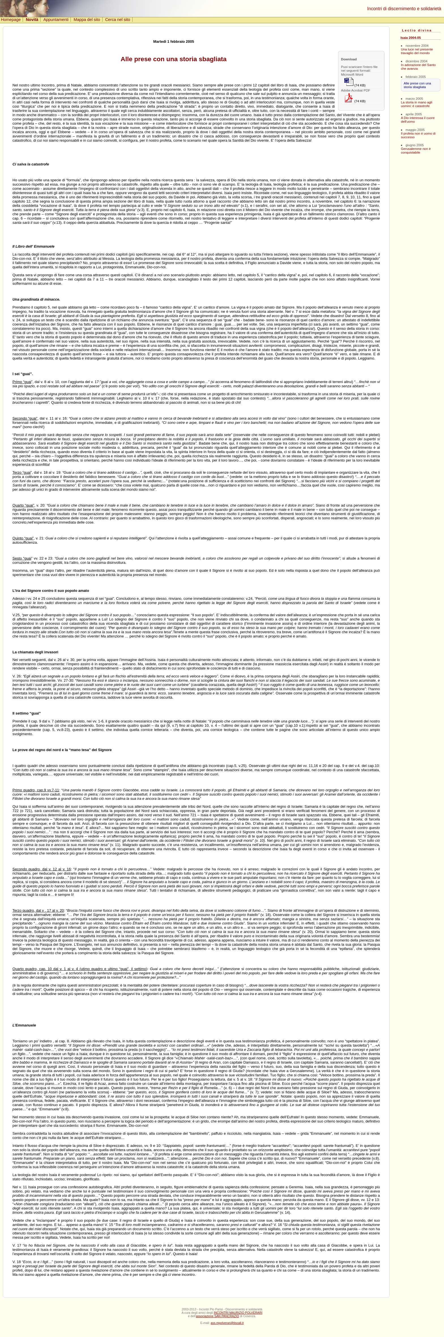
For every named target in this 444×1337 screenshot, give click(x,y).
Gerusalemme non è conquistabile (416, 150)
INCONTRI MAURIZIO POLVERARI (238, 1312)
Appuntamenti (56, 19)
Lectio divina (417, 30)
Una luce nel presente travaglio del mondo (417, 51)
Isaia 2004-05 (410, 37)
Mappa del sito (87, 19)
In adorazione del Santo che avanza (418, 66)
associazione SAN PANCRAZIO (217, 1316)
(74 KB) (355, 82)
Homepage (11, 19)
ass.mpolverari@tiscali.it (227, 1323)
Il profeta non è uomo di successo (418, 135)
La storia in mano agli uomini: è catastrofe (416, 104)
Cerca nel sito (117, 19)
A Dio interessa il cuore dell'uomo (418, 119)
